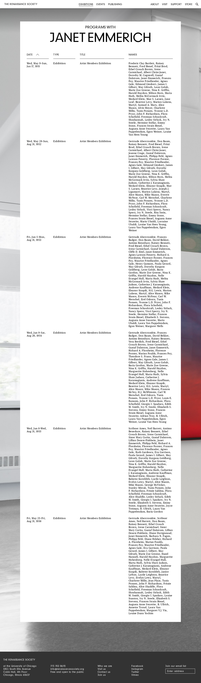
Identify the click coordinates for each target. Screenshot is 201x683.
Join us (102, 674)
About (155, 4)
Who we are (105, 665)
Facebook (137, 665)
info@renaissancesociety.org (67, 668)
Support (176, 4)
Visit (165, 4)
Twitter (135, 671)
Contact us (104, 671)
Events (100, 4)
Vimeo (135, 674)
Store (188, 4)
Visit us (102, 668)
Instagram (137, 668)
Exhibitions (86, 4)
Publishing (115, 4)
